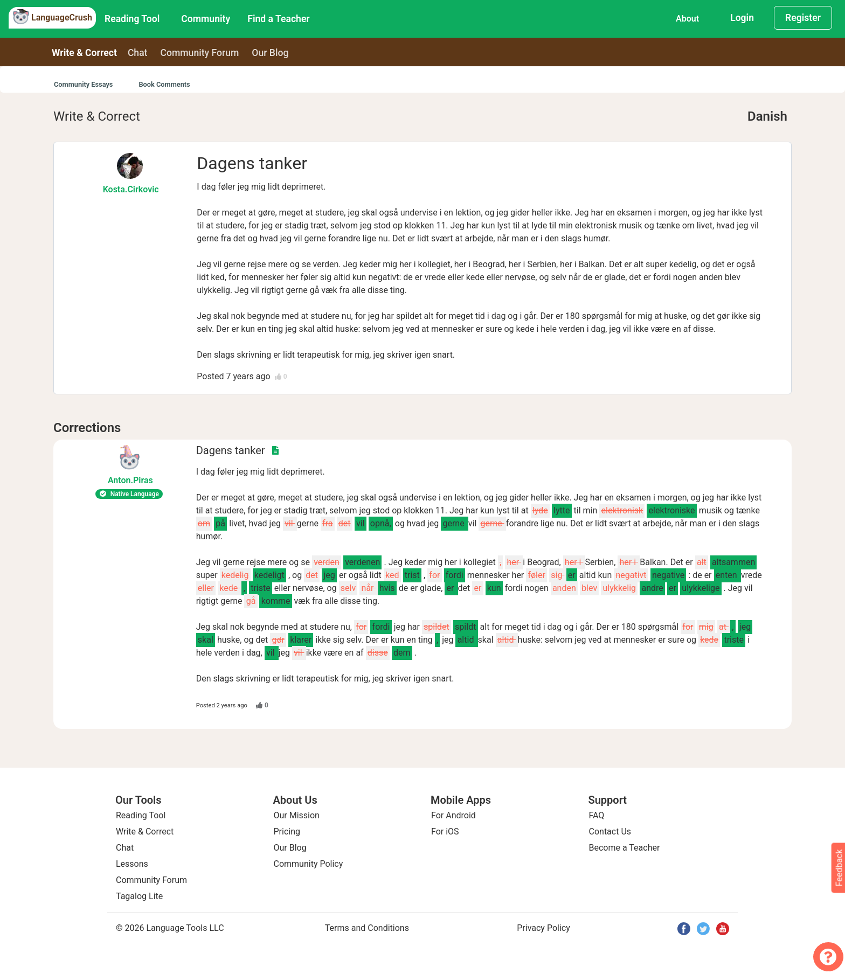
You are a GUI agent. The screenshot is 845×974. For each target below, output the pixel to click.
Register (803, 17)
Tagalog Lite (139, 896)
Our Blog (290, 848)
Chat (138, 52)
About (687, 18)
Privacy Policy (543, 928)
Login (742, 17)
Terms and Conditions (367, 928)
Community (205, 18)
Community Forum (151, 880)
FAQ (597, 815)
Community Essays (83, 84)
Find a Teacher (278, 18)
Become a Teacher (624, 848)
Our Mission (297, 815)
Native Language (129, 494)
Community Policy (308, 864)
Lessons (132, 864)
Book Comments (164, 84)
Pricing (287, 831)
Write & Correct (84, 52)
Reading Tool (132, 18)
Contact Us (610, 831)
